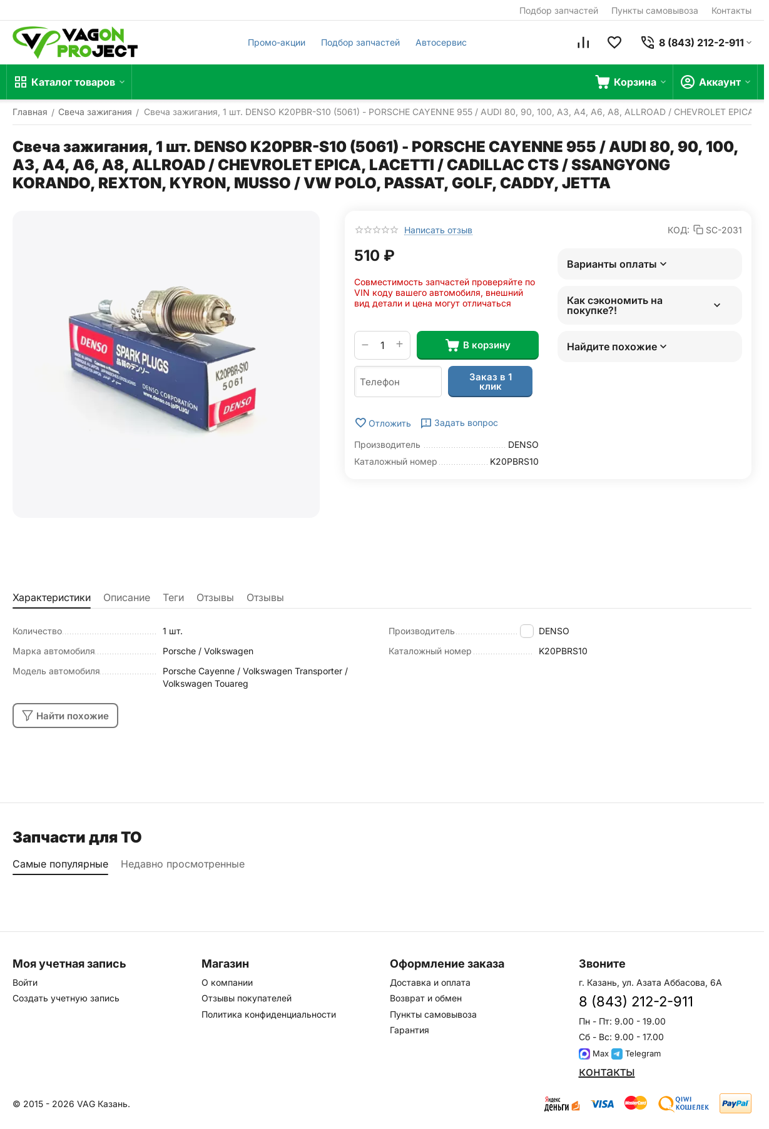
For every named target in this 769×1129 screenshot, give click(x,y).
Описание (126, 597)
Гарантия (409, 1030)
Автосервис (441, 42)
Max (594, 1053)
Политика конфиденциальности (268, 1014)
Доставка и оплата (430, 982)
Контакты (731, 10)
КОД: (679, 230)
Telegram (636, 1053)
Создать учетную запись (66, 998)
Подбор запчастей (558, 10)
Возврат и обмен (426, 998)
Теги (173, 597)
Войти (25, 982)
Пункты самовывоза (654, 10)
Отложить (382, 423)
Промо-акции (276, 42)
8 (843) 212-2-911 (636, 1001)
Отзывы (215, 597)
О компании (227, 982)
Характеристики (52, 597)
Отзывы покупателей (246, 998)
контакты (607, 1071)
